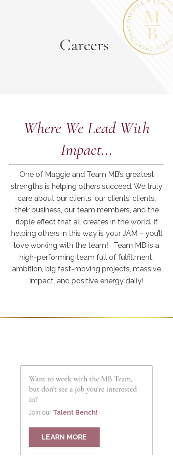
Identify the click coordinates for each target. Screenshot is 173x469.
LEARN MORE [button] (66, 442)
